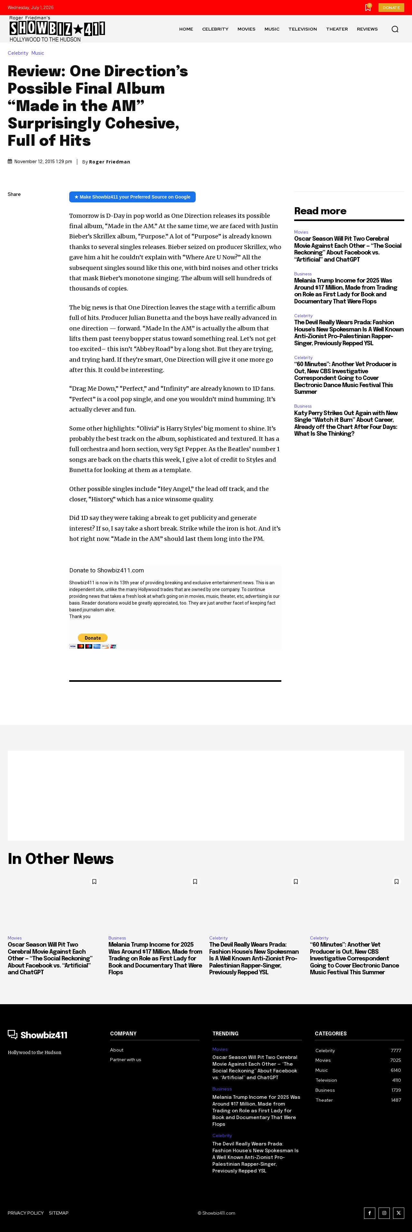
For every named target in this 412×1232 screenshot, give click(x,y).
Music (39, 53)
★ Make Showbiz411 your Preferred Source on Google (132, 196)
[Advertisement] (206, 796)
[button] (395, 29)
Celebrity (20, 53)
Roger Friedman (109, 162)
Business (303, 274)
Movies (301, 232)
